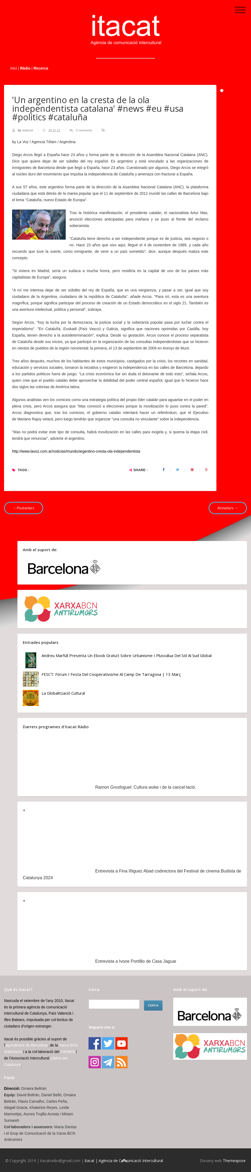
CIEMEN (67, 1052)
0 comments (84, 130)
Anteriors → (227, 508)
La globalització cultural (63, 693)
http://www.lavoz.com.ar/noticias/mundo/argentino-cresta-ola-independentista (76, 451)
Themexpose (234, 1160)
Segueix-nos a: (101, 1027)
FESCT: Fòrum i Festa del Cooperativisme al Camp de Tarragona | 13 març (111, 674)
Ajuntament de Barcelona (27, 1045)
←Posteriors (23, 508)
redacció (28, 130)
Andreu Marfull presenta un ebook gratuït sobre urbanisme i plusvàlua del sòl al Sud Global (127, 655)
